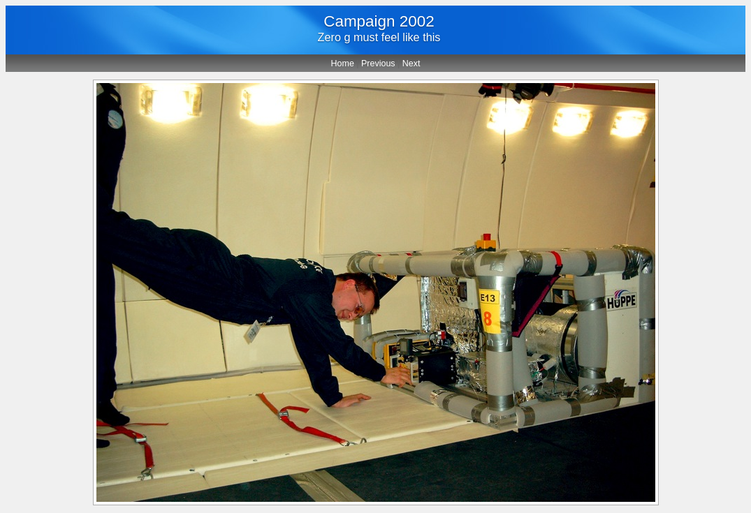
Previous (378, 63)
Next (411, 63)
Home (342, 63)
